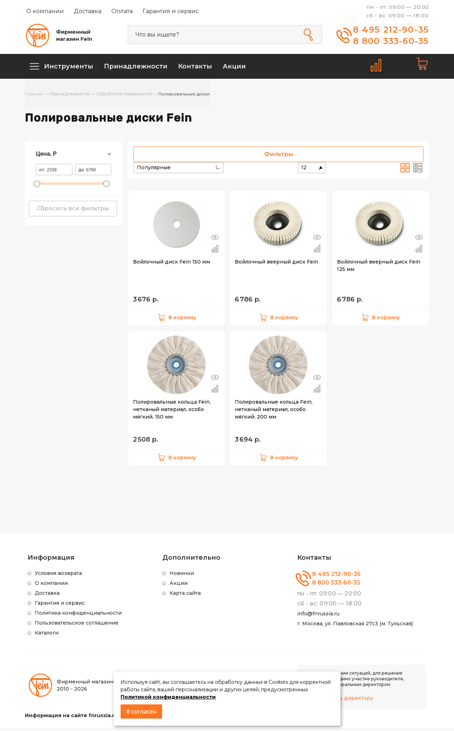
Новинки (182, 576)
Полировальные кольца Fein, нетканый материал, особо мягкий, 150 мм (172, 412)
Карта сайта (185, 596)
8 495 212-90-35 (391, 29)
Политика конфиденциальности (78, 616)
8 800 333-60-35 (391, 41)
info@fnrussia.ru (318, 616)
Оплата (122, 11)
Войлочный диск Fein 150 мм (171, 264)
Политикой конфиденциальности (168, 697)
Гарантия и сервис (171, 11)
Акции (179, 586)
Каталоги (47, 635)
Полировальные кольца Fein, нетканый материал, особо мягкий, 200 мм (273, 412)
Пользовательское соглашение (76, 625)
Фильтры (278, 157)
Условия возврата (58, 576)
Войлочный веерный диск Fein (276, 264)
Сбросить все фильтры (73, 211)
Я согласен (141, 711)
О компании (45, 11)
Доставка (87, 11)
